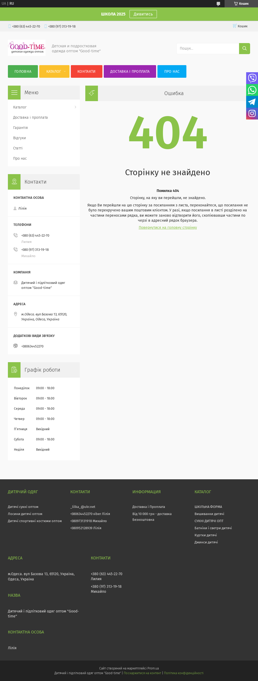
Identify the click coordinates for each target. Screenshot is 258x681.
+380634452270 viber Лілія (90, 514)
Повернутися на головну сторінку (168, 227)
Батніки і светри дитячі (213, 528)
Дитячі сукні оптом (23, 507)
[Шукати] (244, 48)
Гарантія (20, 128)
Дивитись (143, 14)
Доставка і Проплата (148, 507)
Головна (22, 71)
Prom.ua (153, 668)
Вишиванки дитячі (209, 514)
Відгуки (19, 138)
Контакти (86, 71)
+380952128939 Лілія (85, 528)
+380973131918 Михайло (88, 521)
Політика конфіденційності (184, 673)
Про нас (172, 71)
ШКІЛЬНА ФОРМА (208, 507)
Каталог (53, 71)
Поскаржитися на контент (142, 673)
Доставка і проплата (130, 71)
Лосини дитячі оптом (25, 514)
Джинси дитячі (206, 542)
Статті (18, 148)
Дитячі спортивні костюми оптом (35, 521)
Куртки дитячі (206, 535)
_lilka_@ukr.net (82, 507)
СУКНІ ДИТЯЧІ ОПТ (209, 521)
